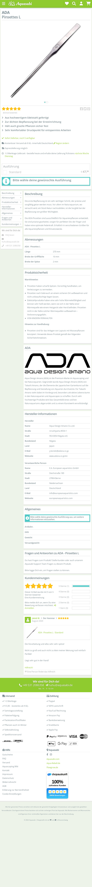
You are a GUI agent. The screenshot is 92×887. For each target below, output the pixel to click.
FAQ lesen (9, 235)
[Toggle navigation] (3, 3)
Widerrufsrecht (9, 782)
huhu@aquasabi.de (10, 241)
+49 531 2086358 (12, 245)
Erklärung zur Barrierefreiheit (15, 790)
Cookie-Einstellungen (11, 794)
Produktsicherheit (11, 202)
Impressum (7, 774)
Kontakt (5, 770)
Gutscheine (7, 754)
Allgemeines (11, 213)
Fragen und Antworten (11, 218)
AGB (4, 786)
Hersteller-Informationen (11, 207)
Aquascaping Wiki (10, 766)
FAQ (4, 758)
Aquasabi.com (53, 759)
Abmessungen (11, 197)
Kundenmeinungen (11, 224)
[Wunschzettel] (66, 3)
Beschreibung (11, 193)
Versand (6, 762)
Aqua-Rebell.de (53, 763)
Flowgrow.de (52, 767)
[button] (81, 3)
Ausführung (11, 166)
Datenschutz (8, 778)
